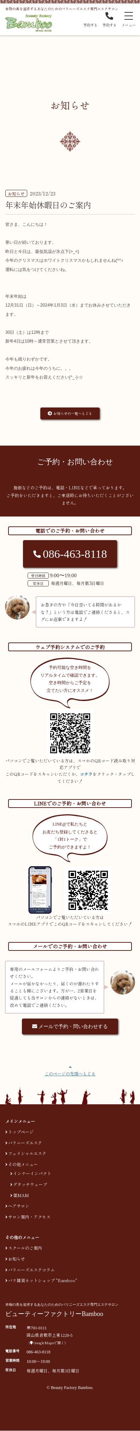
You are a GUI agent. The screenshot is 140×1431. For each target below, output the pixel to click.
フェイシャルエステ (27, 1154)
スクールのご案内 (25, 1248)
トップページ (21, 1132)
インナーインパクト (32, 1173)
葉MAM (21, 1195)
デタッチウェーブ (30, 1184)
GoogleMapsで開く (47, 1343)
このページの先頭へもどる (70, 1073)
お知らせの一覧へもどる (70, 413)
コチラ (86, 774)
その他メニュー (23, 1164)
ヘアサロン (18, 1206)
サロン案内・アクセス (29, 1217)
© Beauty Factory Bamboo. (70, 1387)
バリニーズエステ (25, 1143)
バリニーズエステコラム (31, 1270)
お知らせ (16, 1259)
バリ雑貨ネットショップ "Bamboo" (42, 1280)
